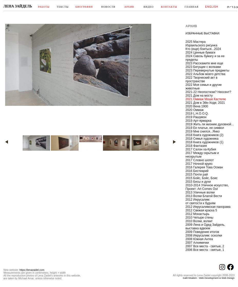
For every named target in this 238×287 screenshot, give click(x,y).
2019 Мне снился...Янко (203, 131)
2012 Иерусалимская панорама (208, 207)
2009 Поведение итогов (202, 232)
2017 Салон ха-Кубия (201, 149)
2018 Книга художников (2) (204, 135)
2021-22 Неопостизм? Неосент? (208, 92)
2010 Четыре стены (199, 217)
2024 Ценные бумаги (200, 52)
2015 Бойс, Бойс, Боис (202, 178)
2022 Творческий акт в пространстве (201, 79)
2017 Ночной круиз (199, 164)
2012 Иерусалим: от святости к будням (201, 201)
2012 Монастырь (198, 214)
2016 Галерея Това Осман (204, 167)
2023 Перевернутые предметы (207, 70)
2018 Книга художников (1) (204, 142)
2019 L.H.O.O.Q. (197, 113)
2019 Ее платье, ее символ (205, 128)
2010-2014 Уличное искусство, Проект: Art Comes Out (207, 187)
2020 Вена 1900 (197, 106)
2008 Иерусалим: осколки (204, 235)
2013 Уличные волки (200, 192)
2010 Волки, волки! (199, 221)
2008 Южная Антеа (199, 239)
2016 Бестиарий (197, 171)
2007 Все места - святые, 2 (205, 246)
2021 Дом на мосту (199, 95)
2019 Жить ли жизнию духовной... (210, 124)
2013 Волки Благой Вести (204, 196)
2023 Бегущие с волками (203, 67)
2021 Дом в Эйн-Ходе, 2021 (205, 103)
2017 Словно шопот (200, 160)
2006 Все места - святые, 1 (205, 250)
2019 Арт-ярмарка (199, 120)
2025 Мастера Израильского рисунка (201, 43)
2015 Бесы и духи (198, 181)
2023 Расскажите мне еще (204, 63)
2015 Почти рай (197, 174)
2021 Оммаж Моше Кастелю (206, 99)
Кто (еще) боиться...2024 (203, 49)
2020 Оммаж (195, 110)
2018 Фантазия (196, 146)
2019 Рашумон (196, 117)
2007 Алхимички (197, 242)
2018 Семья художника (202, 138)
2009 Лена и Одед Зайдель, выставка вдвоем (205, 226)
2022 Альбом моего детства (205, 74)
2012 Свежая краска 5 (201, 210)
